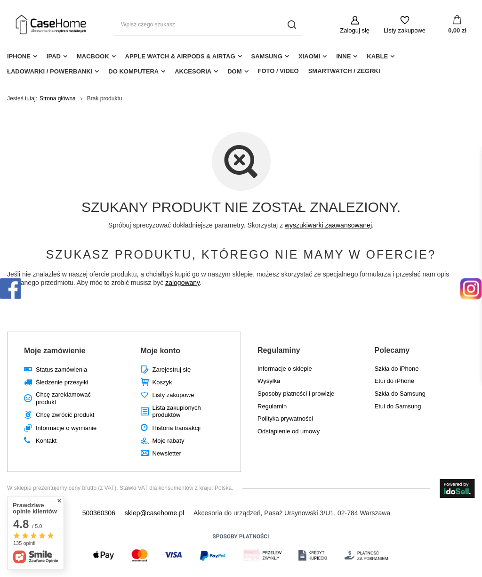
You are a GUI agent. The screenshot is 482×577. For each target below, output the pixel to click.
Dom (234, 71)
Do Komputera (133, 71)
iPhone (19, 56)
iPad (54, 56)
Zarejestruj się (172, 369)
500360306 (98, 513)
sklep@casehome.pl (154, 513)
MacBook (93, 56)
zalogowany (182, 282)
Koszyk (162, 382)
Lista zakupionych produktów (177, 411)
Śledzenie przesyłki (62, 382)
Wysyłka (268, 380)
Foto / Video (278, 70)
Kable (377, 56)
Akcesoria (193, 71)
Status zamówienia (61, 369)
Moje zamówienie (55, 351)
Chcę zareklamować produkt (63, 398)
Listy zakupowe (405, 30)
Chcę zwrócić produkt (65, 414)
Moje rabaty (169, 440)
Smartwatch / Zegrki (344, 70)
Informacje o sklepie (284, 368)
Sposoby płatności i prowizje (295, 393)
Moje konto (160, 351)
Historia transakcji (177, 427)
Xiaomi (309, 56)
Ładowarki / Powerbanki (49, 71)
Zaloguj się (355, 30)
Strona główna (58, 98)
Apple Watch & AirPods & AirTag (180, 56)
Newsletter (167, 453)
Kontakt (46, 440)
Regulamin (272, 406)
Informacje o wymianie (66, 427)
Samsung (266, 56)
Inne (343, 56)
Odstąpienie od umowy (288, 431)
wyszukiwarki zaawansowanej (328, 225)
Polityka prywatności (285, 418)
